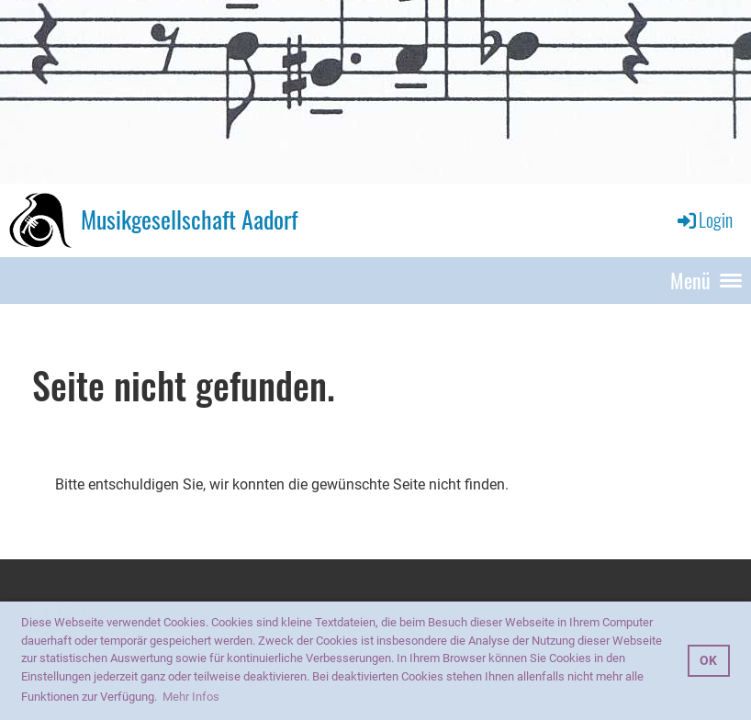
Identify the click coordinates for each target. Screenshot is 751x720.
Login (704, 219)
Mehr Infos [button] (191, 696)
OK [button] (708, 661)
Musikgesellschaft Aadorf (189, 219)
